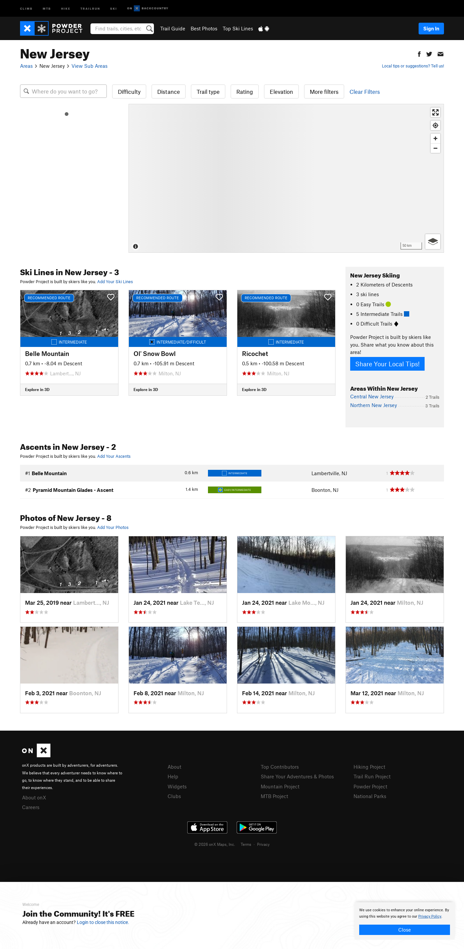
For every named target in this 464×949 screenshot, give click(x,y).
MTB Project (274, 796)
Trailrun (90, 8)
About (174, 767)
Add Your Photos (113, 527)
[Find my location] (435, 125)
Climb (26, 8)
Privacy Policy (429, 916)
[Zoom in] (435, 138)
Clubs (174, 796)
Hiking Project (369, 767)
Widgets (177, 786)
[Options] (432, 241)
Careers (30, 807)
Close (404, 930)
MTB (47, 8)
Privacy (263, 844)
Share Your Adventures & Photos (297, 776)
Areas (26, 66)
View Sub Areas (89, 66)
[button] (419, 53)
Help (173, 776)
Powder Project (370, 786)
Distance (168, 91)
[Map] (286, 178)
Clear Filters (365, 91)
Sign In (431, 28)
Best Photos (204, 28)
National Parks (370, 796)
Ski (113, 8)
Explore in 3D (37, 389)
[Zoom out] (435, 148)
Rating (244, 91)
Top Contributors (280, 767)
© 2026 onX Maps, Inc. (214, 844)
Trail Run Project (372, 776)
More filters (324, 91)
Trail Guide (172, 28)
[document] (404, 921)
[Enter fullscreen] (435, 112)
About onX (34, 797)
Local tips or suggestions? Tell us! (413, 65)
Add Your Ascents (114, 456)
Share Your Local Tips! (387, 364)
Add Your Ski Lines (115, 281)
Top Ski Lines (238, 28)
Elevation (281, 91)
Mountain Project (280, 786)
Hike (65, 8)
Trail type (208, 91)
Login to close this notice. (103, 922)
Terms (246, 844)
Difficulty (129, 91)
